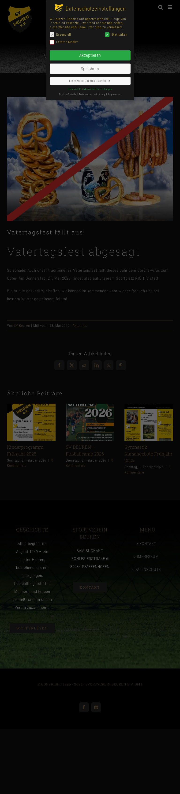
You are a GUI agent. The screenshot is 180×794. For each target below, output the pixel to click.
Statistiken (116, 34)
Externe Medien (64, 42)
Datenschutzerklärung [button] (92, 94)
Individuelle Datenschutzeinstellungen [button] (90, 89)
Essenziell (60, 34)
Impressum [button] (114, 94)
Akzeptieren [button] (90, 55)
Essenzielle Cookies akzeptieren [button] (90, 81)
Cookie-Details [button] (68, 94)
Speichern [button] (90, 68)
